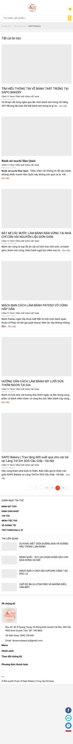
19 (52, 488)
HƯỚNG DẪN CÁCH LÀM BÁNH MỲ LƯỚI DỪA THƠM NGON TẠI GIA (33, 383)
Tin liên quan (10, 538)
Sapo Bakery (29, 681)
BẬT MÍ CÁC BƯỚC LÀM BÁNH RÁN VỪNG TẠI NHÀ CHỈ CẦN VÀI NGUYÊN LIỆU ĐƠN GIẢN (36, 235)
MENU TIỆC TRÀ (9, 520)
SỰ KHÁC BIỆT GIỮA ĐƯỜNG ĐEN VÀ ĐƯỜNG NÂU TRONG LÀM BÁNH (43, 545)
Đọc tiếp (63, 106)
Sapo (51, 681)
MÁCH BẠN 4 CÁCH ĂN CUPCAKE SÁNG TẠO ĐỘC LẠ (43, 572)
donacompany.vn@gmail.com (27, 640)
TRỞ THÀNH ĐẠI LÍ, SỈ (12, 530)
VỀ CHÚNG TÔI (9, 525)
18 (46, 488)
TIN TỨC (6, 516)
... (41, 488)
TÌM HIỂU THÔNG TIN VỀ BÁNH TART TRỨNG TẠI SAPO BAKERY (35, 90)
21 (63, 488)
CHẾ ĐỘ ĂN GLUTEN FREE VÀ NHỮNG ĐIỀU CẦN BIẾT (42, 586)
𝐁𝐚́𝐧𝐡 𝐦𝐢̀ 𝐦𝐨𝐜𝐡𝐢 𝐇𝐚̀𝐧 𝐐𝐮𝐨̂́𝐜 (19, 161)
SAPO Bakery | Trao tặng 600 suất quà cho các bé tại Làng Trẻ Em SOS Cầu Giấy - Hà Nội (35, 459)
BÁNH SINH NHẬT (10, 511)
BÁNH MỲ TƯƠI (9, 506)
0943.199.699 (27, 635)
